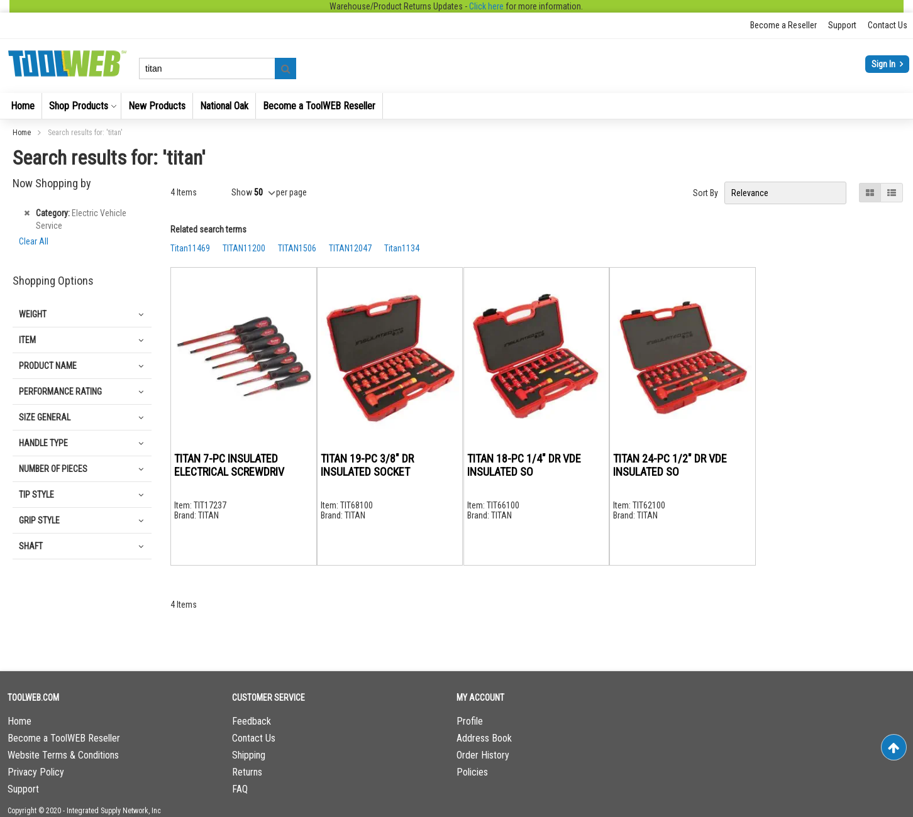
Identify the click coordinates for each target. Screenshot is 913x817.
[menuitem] (23, 106)
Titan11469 (190, 248)
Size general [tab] (44, 417)
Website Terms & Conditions (63, 755)
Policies (472, 772)
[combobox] (217, 68)
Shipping (248, 755)
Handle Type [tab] (43, 443)
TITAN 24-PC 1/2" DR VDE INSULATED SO (670, 465)
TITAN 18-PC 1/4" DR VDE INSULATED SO (524, 465)
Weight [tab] (33, 314)
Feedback (251, 721)
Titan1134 (401, 248)
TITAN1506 (297, 248)
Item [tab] (27, 340)
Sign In (884, 64)
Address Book (484, 738)
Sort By (705, 193)
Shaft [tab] (31, 546)
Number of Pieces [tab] (53, 469)
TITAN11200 (244, 248)
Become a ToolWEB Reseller (64, 738)
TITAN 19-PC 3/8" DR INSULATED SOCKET (367, 465)
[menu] (456, 106)
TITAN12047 (350, 248)
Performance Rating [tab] (60, 392)
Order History (482, 755)
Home (23, 132)
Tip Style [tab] (36, 495)
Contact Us (887, 25)
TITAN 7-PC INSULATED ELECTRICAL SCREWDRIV (229, 465)
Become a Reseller (783, 25)
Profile (469, 721)
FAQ (240, 789)
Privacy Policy (36, 772)
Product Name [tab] (48, 366)
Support (842, 25)
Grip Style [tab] (39, 520)
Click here (486, 6)
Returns (247, 772)
